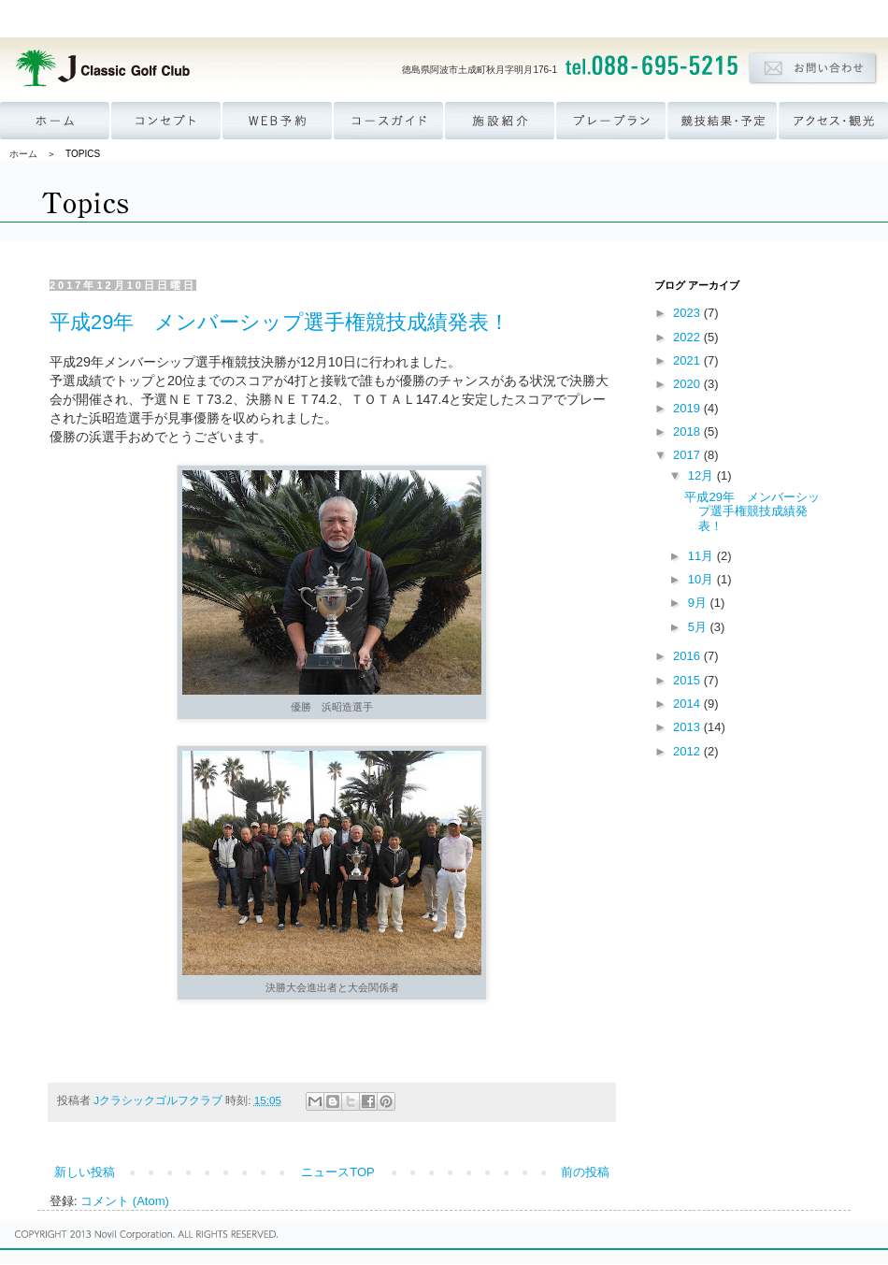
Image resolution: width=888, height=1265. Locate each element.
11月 (702, 556)
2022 (688, 337)
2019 (688, 408)
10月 (702, 579)
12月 (702, 475)
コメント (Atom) (124, 1201)
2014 (688, 704)
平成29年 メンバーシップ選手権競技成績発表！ (279, 322)
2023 (688, 313)
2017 (688, 455)
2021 (688, 360)
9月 (699, 603)
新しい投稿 (84, 1172)
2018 (688, 431)
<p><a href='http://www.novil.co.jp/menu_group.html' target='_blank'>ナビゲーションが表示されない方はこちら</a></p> (444, 18)
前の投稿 (585, 1172)
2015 (688, 680)
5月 (699, 627)
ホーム (23, 154)
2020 (688, 384)
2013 (688, 727)
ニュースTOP (338, 1172)
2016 (688, 656)
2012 (688, 751)
